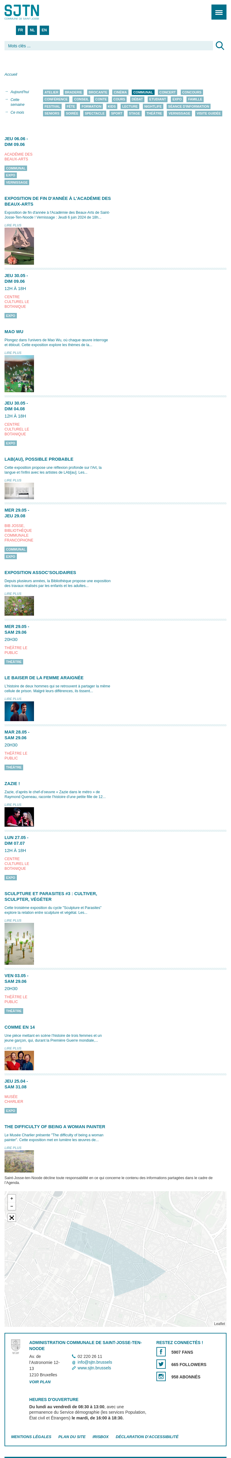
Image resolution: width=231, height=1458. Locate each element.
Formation (91, 106)
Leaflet (219, 1324)
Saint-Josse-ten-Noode (30, 12)
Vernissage (179, 113)
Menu (217, 9)
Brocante (98, 92)
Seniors (52, 113)
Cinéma (120, 92)
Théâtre (154, 113)
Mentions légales (31, 1436)
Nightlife (153, 106)
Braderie (73, 92)
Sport (116, 113)
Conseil (81, 99)
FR (20, 30)
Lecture (130, 106)
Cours (119, 99)
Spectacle (95, 113)
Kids (112, 106)
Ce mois (17, 112)
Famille (195, 99)
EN (44, 30)
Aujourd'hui (20, 92)
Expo (177, 99)
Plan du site (71, 1436)
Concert (167, 92)
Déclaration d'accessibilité (147, 1436)
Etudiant (157, 99)
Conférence (56, 99)
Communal (143, 92)
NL (32, 30)
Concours (192, 92)
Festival (52, 106)
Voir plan (40, 1382)
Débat (137, 99)
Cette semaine (17, 102)
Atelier (51, 92)
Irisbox (101, 1436)
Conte (101, 99)
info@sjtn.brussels (95, 1362)
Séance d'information (188, 106)
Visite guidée (209, 113)
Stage (134, 113)
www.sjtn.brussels (94, 1367)
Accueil (11, 74)
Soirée (72, 113)
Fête (71, 106)
